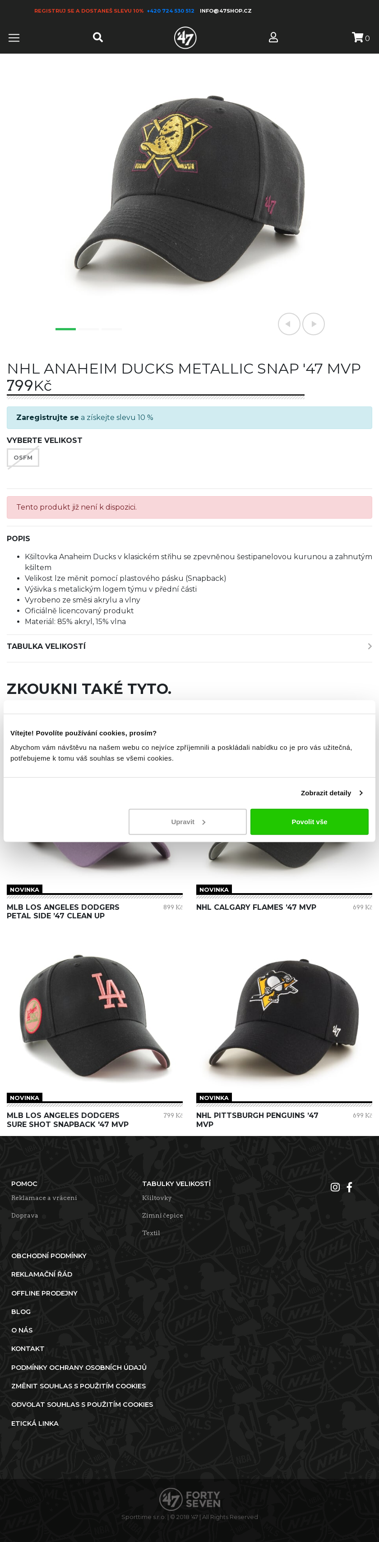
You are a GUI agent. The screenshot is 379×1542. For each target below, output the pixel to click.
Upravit (188, 821)
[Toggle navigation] (14, 38)
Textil (151, 1232)
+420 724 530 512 (171, 11)
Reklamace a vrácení (44, 1197)
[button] (289, 324)
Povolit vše (309, 821)
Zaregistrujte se (47, 417)
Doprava (24, 1215)
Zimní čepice (162, 1215)
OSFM (23, 457)
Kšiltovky (157, 1197)
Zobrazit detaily (326, 793)
